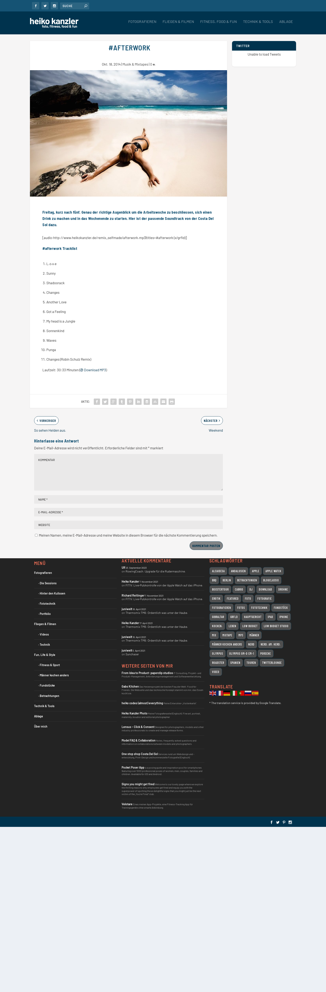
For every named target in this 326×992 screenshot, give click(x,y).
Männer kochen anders (54, 671)
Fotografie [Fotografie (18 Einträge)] (264, 595)
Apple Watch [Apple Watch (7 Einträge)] (273, 567)
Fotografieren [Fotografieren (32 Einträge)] (221, 604)
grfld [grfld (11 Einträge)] (234, 613)
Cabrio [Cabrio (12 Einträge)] (239, 585)
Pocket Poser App (133, 763)
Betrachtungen (49, 692)
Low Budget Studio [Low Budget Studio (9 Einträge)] (276, 622)
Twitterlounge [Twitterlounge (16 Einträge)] (272, 659)
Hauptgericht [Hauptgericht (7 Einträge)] (253, 613)
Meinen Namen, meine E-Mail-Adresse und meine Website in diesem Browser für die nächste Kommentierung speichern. (128, 531)
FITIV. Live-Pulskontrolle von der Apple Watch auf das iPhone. (164, 581)
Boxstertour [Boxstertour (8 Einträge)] (220, 585)
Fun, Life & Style (44, 651)
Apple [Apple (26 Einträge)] (255, 567)
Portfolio (45, 610)
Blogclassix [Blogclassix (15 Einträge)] (271, 576)
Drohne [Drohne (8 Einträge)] (283, 585)
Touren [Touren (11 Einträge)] (251, 659)
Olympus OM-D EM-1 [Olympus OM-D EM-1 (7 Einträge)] (241, 650)
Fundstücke (47, 681)
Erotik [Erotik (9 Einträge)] (216, 595)
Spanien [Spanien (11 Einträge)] (235, 659)
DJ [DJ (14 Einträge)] (251, 585)
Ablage (286, 25)
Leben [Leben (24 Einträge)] (232, 622)
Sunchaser (132, 650)
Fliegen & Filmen (178, 25)
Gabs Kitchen (130, 682)
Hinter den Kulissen (52, 589)
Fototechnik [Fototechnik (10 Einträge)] (259, 604)
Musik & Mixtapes (135, 60)
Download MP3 (93, 366)
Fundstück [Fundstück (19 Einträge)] (281, 604)
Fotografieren (142, 25)
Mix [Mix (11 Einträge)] (214, 631)
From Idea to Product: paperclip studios (147, 669)
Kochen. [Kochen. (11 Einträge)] (217, 622)
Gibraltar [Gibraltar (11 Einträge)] (218, 613)
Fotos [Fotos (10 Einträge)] (241, 604)
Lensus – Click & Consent (138, 723)
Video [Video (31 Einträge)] (215, 668)
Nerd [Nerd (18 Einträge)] (251, 640)
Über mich (40, 722)
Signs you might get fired (138, 780)
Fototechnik (47, 600)
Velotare (127, 800)
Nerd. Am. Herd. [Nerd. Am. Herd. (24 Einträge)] (271, 640)
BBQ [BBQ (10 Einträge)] (214, 576)
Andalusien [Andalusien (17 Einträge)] (238, 567)
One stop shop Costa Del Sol (140, 750)
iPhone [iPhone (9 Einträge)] (283, 613)
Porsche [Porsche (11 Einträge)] (265, 650)
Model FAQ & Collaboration (139, 736)
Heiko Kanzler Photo (134, 709)
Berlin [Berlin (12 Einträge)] (227, 576)
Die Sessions (48, 579)
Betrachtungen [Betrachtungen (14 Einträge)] (247, 576)
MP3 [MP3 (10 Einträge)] (240, 631)
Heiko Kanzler (130, 577)
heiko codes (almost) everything (142, 699)
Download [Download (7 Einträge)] (265, 585)
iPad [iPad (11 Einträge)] (270, 613)
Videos (44, 630)
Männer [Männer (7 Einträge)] (254, 631)
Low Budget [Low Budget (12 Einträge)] (250, 622)
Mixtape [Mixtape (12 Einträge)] (227, 631)
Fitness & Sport (50, 661)
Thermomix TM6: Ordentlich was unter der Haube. (157, 609)
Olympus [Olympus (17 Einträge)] (217, 650)
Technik (45, 641)
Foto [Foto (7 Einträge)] (248, 595)
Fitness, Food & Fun (218, 25)
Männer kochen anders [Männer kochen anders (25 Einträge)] (227, 640)
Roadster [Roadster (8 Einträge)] (218, 659)
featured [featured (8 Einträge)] (233, 595)
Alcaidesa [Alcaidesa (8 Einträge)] (218, 567)
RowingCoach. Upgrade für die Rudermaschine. (156, 567)
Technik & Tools (258, 25)
